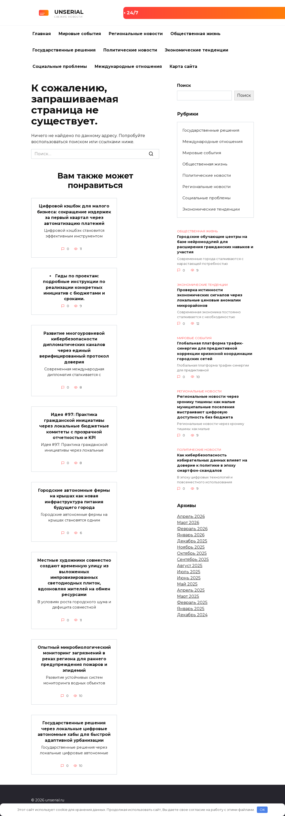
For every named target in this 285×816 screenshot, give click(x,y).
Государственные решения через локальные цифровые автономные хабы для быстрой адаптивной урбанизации (74, 731)
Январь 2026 (190, 534)
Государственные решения (64, 50)
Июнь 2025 (189, 578)
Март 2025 (188, 596)
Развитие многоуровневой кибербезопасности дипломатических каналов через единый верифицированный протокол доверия (74, 347)
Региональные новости (136, 33)
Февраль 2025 (192, 602)
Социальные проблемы (59, 66)
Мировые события (80, 33)
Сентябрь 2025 (193, 559)
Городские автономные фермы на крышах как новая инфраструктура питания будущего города (74, 499)
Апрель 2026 (191, 516)
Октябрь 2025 (192, 553)
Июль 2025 (188, 571)
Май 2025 (187, 584)
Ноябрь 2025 (191, 547)
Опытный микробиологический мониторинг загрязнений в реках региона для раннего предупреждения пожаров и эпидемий (74, 659)
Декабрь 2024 (192, 614)
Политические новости (130, 50)
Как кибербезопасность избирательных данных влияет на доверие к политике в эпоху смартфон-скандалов (212, 463)
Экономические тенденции (196, 50)
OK (262, 810)
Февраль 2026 (192, 528)
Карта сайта (183, 66)
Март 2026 (188, 522)
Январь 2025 (190, 608)
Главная (41, 33)
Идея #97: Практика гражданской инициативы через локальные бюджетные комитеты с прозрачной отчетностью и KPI (74, 426)
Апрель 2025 (191, 590)
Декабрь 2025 (192, 541)
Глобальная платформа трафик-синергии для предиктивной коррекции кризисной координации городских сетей (214, 351)
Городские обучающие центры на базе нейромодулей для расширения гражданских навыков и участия (215, 244)
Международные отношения (128, 66)
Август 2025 (189, 565)
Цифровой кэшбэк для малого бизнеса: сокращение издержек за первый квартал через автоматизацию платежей (74, 215)
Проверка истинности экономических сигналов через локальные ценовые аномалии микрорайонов (209, 298)
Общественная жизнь (195, 33)
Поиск (184, 85)
